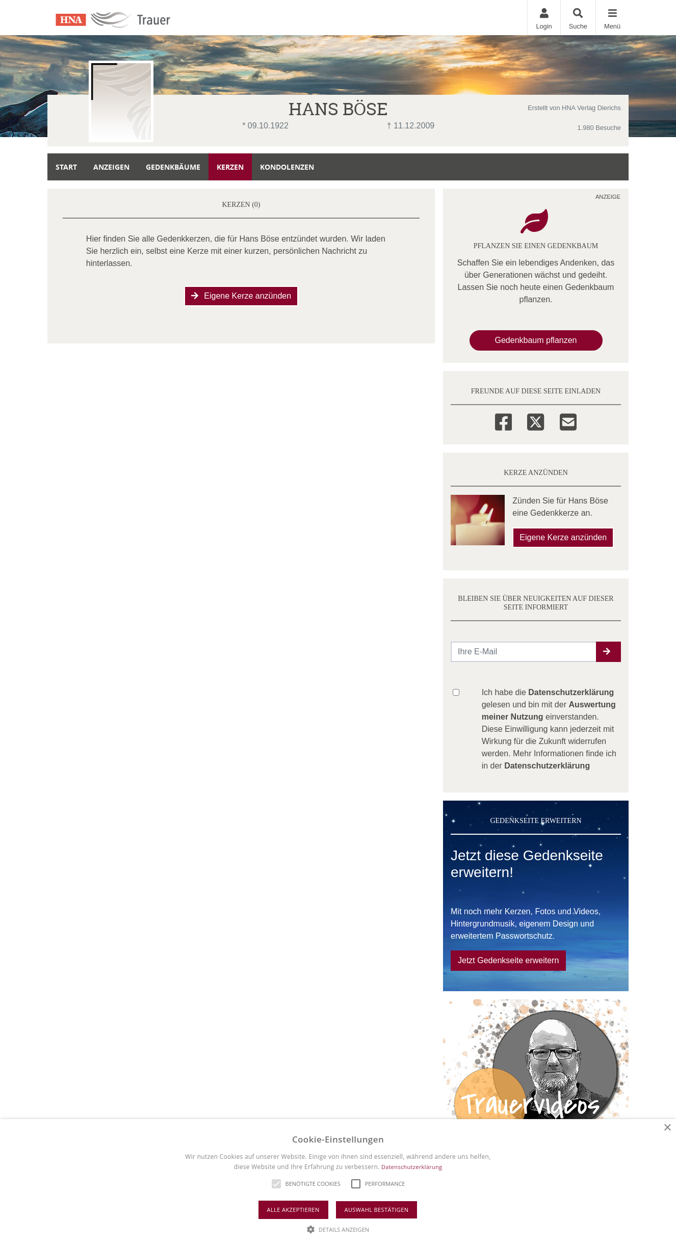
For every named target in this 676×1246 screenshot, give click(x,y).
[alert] (338, 1182)
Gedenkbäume (173, 167)
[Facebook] (503, 420)
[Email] (568, 420)
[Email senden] (524, 652)
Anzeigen (111, 167)
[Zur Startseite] (124, 17)
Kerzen (230, 167)
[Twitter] (535, 420)
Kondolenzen (287, 167)
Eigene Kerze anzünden (241, 295)
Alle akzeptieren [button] (293, 1209)
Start (66, 167)
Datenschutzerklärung (411, 1167)
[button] (608, 652)
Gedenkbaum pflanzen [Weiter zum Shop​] (536, 340)
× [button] (667, 1128)
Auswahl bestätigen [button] (377, 1209)
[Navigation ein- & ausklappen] (612, 17)
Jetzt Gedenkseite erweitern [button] (508, 960)
